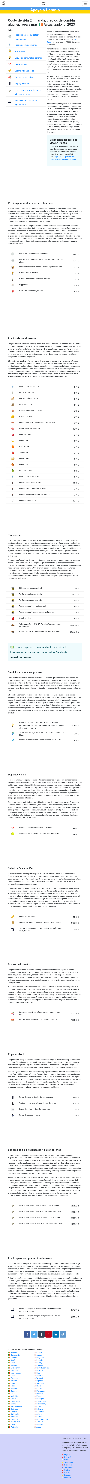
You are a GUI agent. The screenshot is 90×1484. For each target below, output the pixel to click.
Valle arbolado (16, 1406)
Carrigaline (15, 1412)
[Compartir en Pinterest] (48, 1334)
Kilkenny (14, 1365)
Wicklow (14, 1381)
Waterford (40, 1376)
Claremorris (15, 1355)
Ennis (13, 1363)
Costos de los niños (24, 77)
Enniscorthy (15, 1401)
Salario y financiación (24, 71)
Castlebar (40, 1412)
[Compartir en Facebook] (27, 1334)
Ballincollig (15, 1414)
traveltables (44, 3)
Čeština (66, 1470)
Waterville (14, 1427)
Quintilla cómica (42, 1368)
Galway (39, 1363)
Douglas (39, 1424)
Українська (67, 1462)
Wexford (39, 1378)
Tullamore (40, 1383)
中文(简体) (67, 1473)
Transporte (20, 51)
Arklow (39, 1414)
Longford (14, 1419)
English (66, 1455)
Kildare (13, 1399)
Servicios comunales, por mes (28, 58)
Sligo (38, 1373)
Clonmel (14, 1404)
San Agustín (15, 1422)
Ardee (38, 1427)
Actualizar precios (20, 657)
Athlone (14, 1352)
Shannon (14, 1391)
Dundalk (39, 1360)
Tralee (13, 1376)
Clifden (13, 1424)
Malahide (14, 1396)
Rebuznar (40, 1409)
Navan (38, 1386)
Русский (66, 1457)
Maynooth (14, 1370)
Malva (38, 1396)
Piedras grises (41, 1401)
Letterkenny (15, 1368)
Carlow (39, 1352)
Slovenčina (67, 1467)
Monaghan (40, 1391)
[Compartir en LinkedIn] (55, 1334)
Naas (13, 1386)
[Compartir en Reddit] (63, 1334)
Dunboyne (40, 1399)
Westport (14, 1378)
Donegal (14, 1358)
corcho (39, 1355)
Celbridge (14, 1409)
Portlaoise (15, 1388)
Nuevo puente (16, 1373)
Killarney (39, 1365)
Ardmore (39, 1422)
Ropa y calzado (22, 83)
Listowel (39, 1394)
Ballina (39, 1417)
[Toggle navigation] (85, 3)
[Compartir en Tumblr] (41, 1334)
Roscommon (15, 1417)
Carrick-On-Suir (42, 1419)
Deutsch (66, 1475)
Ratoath (39, 1388)
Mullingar (40, 1370)
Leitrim (13, 1394)
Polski (65, 1460)
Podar (13, 1383)
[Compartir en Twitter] (34, 1334)
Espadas (39, 1381)
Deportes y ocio (22, 64)
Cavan (38, 1406)
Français (66, 1478)
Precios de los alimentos (26, 45)
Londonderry (41, 1404)
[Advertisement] (45, 186)
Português (67, 1465)
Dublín (13, 1360)
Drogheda (40, 1358)
